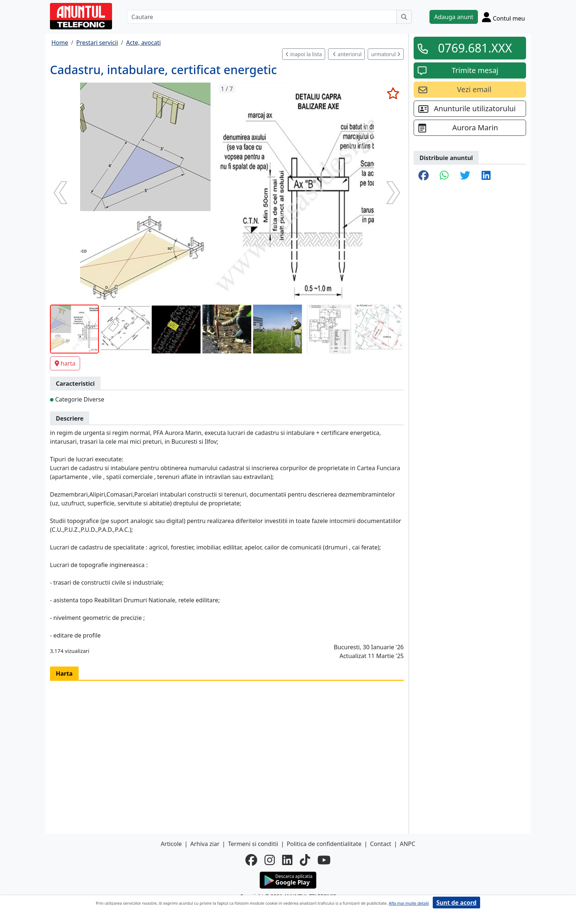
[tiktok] (305, 860)
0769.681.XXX (475, 48)
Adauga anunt (453, 17)
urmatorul (385, 54)
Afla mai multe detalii (409, 903)
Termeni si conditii (253, 844)
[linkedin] (287, 860)
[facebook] (251, 860)
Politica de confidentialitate (324, 844)
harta (65, 363)
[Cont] (503, 16)
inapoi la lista (303, 54)
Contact (380, 844)
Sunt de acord (456, 902)
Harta (64, 673)
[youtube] (324, 860)
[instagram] (269, 860)
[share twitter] (465, 176)
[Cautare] (262, 17)
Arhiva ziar (204, 844)
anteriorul (347, 54)
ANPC (407, 844)
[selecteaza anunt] (393, 93)
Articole (171, 844)
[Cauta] (404, 17)
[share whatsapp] (444, 176)
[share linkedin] (486, 176)
